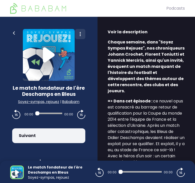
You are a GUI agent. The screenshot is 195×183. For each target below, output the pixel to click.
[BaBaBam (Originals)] (88, 8)
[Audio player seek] (48, 113)
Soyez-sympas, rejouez (38, 101)
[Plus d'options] (80, 34)
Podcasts (175, 8)
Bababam (70, 101)
